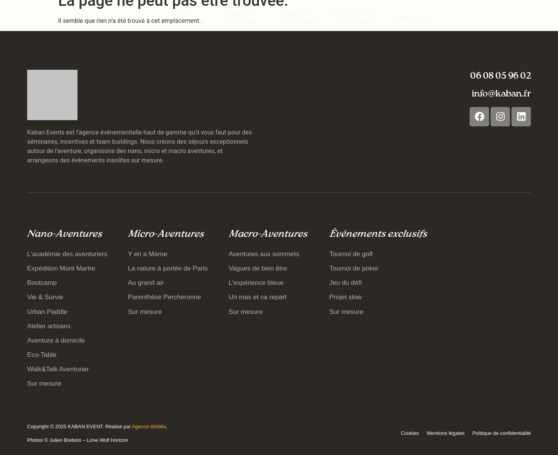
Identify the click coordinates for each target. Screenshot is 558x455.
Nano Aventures (185, 19)
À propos (410, 19)
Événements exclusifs (355, 19)
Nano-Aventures (64, 234)
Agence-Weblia (149, 426)
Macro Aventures (296, 19)
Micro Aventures (240, 19)
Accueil (134, 19)
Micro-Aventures (166, 234)
